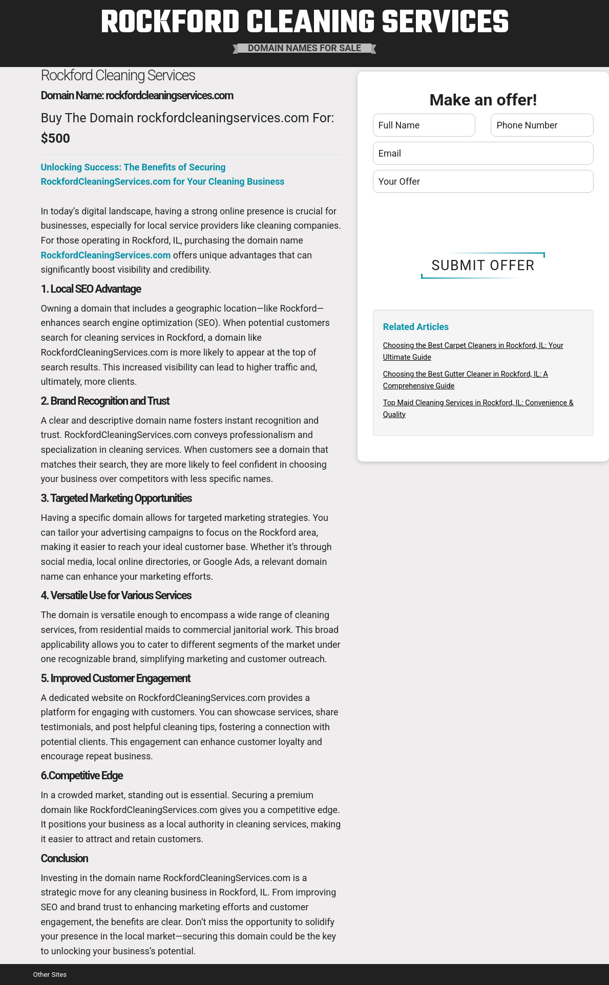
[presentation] (483, 223)
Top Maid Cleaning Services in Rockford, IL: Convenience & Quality (478, 409)
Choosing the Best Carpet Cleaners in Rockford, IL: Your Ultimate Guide (473, 351)
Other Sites (50, 974)
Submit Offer (483, 265)
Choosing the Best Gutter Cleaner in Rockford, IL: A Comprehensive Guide (465, 380)
